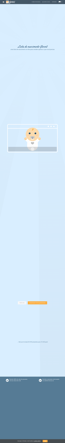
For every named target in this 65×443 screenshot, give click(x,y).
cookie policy (37, 441)
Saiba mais (22, 302)
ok (45, 441)
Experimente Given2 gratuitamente (37, 302)
